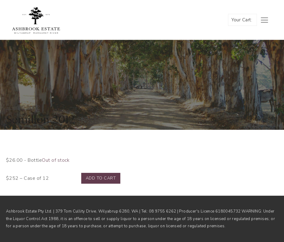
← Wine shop (23, 107)
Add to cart (101, 178)
